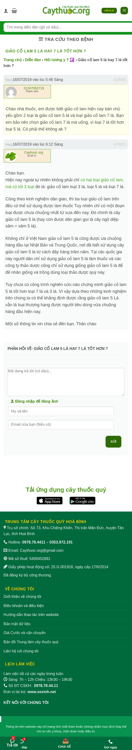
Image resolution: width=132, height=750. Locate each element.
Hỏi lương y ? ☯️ (59, 60)
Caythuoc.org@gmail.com (41, 550)
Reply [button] (9, 80)
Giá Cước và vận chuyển (25, 633)
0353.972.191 (61, 542)
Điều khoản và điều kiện (24, 606)
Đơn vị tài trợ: (30, 692)
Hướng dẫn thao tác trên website (31, 615)
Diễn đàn (33, 60)
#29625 (120, 144)
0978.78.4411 (33, 542)
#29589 (120, 80)
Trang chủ (13, 60)
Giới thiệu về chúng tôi (22, 597)
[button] (14, 10)
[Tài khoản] (6, 10)
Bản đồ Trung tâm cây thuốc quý (31, 642)
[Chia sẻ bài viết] (64, 742)
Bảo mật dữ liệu (17, 624)
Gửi (113, 441)
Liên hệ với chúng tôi (21, 651)
